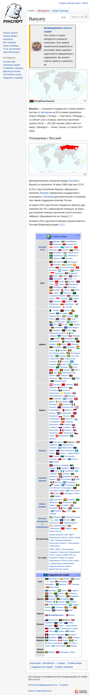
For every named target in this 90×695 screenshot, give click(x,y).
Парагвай (53, 508)
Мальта (68, 410)
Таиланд (56, 301)
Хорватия (53, 433)
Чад (54, 373)
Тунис (55, 370)
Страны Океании (64, 667)
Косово (67, 520)
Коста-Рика (65, 479)
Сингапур (63, 298)
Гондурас (53, 474)
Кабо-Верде (73, 327)
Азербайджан (70, 241)
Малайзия (74, 284)
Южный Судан (60, 381)
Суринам (76, 508)
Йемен (75, 276)
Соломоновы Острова (68, 628)
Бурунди (69, 316)
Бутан (51, 267)
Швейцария (63, 436)
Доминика (53, 476)
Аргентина (57, 500)
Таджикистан (72, 253)
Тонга (64, 459)
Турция (69, 301)
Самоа (56, 456)
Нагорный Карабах (63, 540)
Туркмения (57, 256)
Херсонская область (57, 543)
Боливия (70, 500)
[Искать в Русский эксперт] (80, 16)
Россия (56, 241)
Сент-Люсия (75, 491)
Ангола (67, 310)
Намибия (70, 347)
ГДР (66, 535)
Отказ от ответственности (40, 691)
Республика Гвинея (57, 353)
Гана (73, 319)
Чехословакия (73, 543)
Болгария (53, 390)
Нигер (51, 350)
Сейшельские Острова (58, 605)
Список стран (66, 560)
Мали (63, 344)
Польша (66, 416)
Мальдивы (57, 287)
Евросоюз (64, 552)
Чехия (51, 436)
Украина (56, 258)
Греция (70, 399)
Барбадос (65, 468)
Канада (52, 479)
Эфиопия (66, 378)
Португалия (54, 419)
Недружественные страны (60, 566)
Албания (69, 384)
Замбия (76, 324)
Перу (65, 508)
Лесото (64, 336)
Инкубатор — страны (54, 663)
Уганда (66, 370)
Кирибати (53, 445)
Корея (71, 537)
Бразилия (53, 502)
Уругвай (57, 511)
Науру (51, 450)
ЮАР (78, 378)
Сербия (67, 424)
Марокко (74, 344)
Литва (76, 250)
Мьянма (56, 290)
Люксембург (54, 410)
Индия (77, 270)
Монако (52, 413)
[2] (61, 224)
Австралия (57, 442)
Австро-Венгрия (56, 535)
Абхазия (56, 517)
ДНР (71, 535)
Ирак (55, 276)
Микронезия (67, 448)
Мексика (57, 482)
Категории (35, 663)
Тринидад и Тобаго (71, 493)
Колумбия (65, 505)
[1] (69, 216)
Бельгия (64, 387)
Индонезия (58, 273)
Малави (52, 344)
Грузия (56, 247)
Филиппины (54, 304)
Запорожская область (58, 537)
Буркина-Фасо (55, 316)
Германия (57, 399)
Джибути (73, 322)
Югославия (55, 546)
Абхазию (44, 193)
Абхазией (49, 196)
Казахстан (68, 247)
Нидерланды (66, 413)
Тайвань (68, 528)
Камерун (56, 330)
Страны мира (60, 236)
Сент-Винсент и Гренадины (60, 488)
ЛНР (52, 540)
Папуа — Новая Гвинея (69, 453)
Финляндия (53, 430)
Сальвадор (69, 485)
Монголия (71, 287)
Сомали (52, 364)
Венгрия (71, 396)
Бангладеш (72, 262)
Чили (68, 511)
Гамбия (63, 319)
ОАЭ (77, 290)
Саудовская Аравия (57, 296)
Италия (52, 407)
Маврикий (69, 339)
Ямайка (57, 496)
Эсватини (53, 378)
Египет (65, 324)
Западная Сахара (73, 517)
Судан (63, 364)
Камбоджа (57, 279)
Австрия (56, 384)
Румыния (68, 419)
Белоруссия (71, 244)
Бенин (51, 313)
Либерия (76, 336)
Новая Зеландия (66, 450)
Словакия (53, 427)
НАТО (51, 549)
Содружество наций (41, 667)
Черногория (68, 433)
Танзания (63, 367)
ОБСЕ (57, 549)
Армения (57, 244)
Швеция (52, 439)
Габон (51, 319)
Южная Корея (54, 307)
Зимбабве (58, 327)
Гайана (52, 505)
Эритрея (64, 375)
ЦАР (77, 370)
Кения (68, 330)
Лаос (51, 284)
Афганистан (58, 262)
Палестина (53, 523)
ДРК (55, 324)
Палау (51, 453)
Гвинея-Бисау (58, 322)
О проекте (63, 685)
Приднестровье (70, 523)
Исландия (53, 404)
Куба (77, 479)
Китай (61, 282)
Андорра (52, 387)
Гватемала (69, 471)
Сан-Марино (54, 422)
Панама (56, 485)
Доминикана (68, 476)
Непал (67, 290)
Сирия (75, 298)
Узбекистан (72, 256)
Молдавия (57, 253)
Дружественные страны (58, 569)
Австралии (46, 112)
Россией (72, 180)
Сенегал (65, 361)
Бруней (69, 265)
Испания (66, 404)
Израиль (65, 270)
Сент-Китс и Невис (56, 491)
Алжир (56, 310)
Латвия (65, 250)
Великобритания (56, 396)
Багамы (52, 468)
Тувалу (74, 459)
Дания (51, 402)
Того (75, 367)
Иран (65, 276)
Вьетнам (52, 270)
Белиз (77, 468)
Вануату (71, 442)
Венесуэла (67, 502)
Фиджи (56, 462)
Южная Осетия (55, 531)
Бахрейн (56, 265)
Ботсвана (63, 313)
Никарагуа (71, 482)
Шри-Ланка (68, 304)
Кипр (51, 282)
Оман (55, 293)
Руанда (62, 356)
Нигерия (63, 350)
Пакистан (67, 293)
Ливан (61, 284)
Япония (69, 307)
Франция (67, 430)
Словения (67, 427)
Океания (42, 451)
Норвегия (53, 416)
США (56, 493)
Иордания (73, 273)
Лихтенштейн (68, 407)
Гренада (65, 474)
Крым (78, 537)
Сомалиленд (54, 528)
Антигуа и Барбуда (61, 465)
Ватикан (67, 393)
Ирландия (64, 402)
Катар (69, 279)
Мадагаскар (70, 341)
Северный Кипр (59, 526)
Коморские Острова (57, 333)
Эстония (69, 258)
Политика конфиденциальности (42, 685)
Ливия (56, 339)
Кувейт (72, 282)
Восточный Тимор (67, 267)
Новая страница (60, 10)
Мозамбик (57, 347)
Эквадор (52, 514)
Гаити (56, 471)
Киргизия (53, 250)
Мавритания (54, 341)
